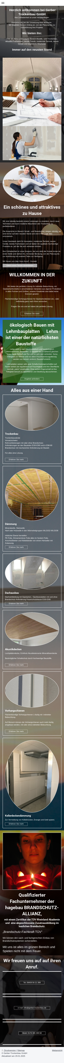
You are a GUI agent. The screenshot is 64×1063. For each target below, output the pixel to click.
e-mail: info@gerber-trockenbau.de (32, 1008)
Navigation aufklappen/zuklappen (32, 3)
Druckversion (9, 1050)
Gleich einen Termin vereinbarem (19, 265)
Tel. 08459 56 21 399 (32, 983)
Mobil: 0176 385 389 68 (32, 1033)
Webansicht (57, 1050)
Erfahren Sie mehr (32, 314)
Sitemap (21, 1050)
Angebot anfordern (32, 379)
